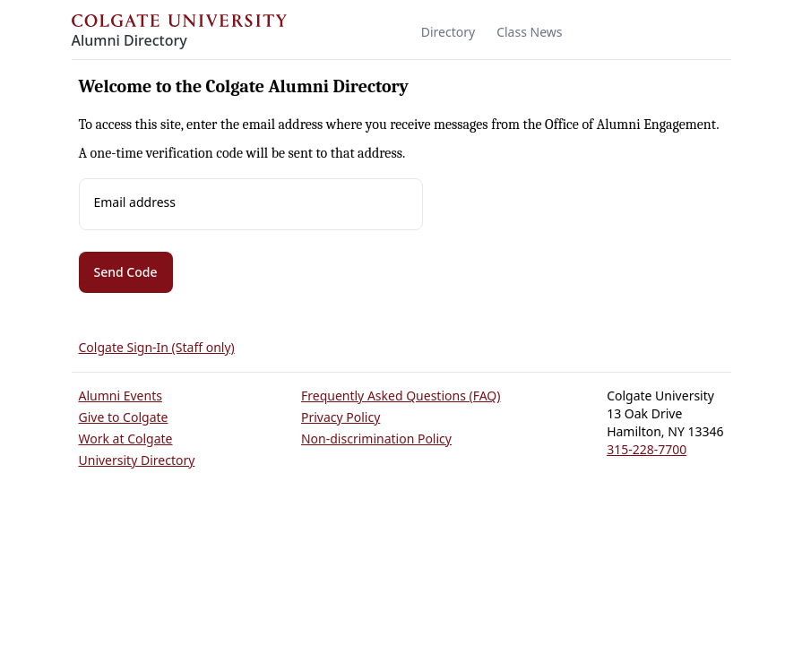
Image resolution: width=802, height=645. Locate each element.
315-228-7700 (646, 449)
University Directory (137, 460)
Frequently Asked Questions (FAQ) (401, 395)
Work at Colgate (126, 438)
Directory (448, 31)
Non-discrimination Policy (376, 438)
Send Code (126, 271)
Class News (529, 31)
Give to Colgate (123, 417)
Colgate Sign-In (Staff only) (157, 347)
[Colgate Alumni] (179, 33)
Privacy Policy (340, 417)
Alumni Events (120, 395)
